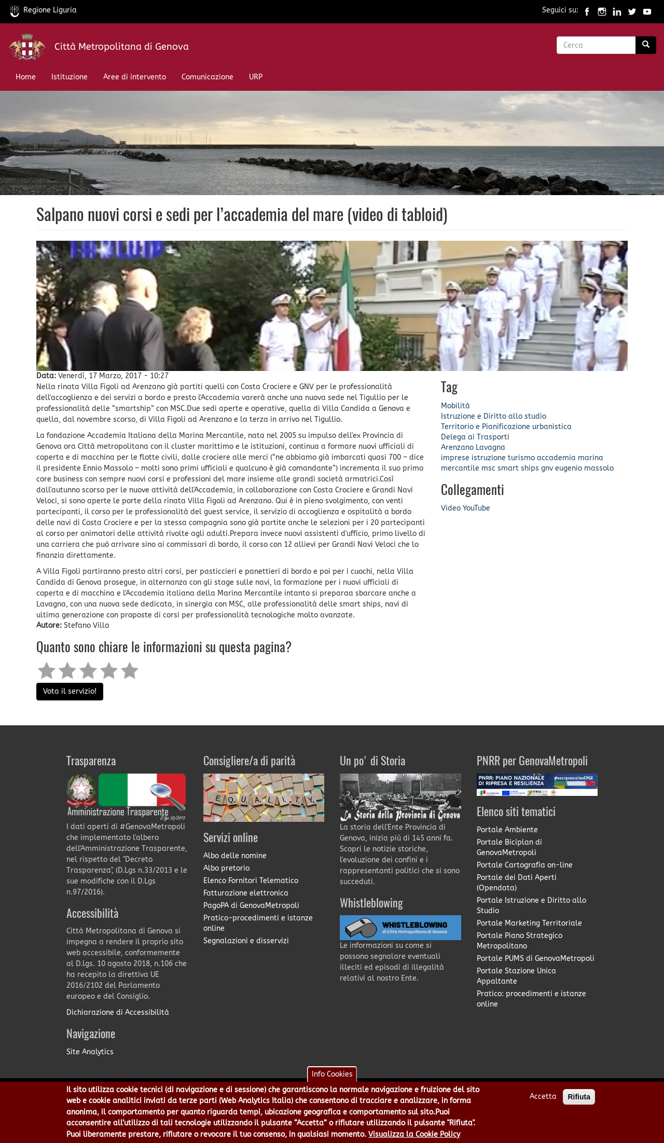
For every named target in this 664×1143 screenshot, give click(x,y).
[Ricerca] (645, 45)
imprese (455, 457)
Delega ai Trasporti (475, 437)
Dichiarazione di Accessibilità (117, 1012)
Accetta (543, 1100)
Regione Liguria (43, 10)
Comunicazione (207, 77)
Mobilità (455, 406)
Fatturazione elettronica (245, 893)
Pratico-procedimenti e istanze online (258, 923)
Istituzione (69, 77)
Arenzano (457, 447)
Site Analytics (90, 1052)
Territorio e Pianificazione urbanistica (506, 426)
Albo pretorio (226, 868)
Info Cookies (332, 1078)
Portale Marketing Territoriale (529, 923)
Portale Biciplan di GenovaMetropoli (509, 847)
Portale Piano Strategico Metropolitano (519, 941)
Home (26, 77)
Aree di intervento (134, 77)
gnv (547, 468)
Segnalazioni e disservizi (246, 941)
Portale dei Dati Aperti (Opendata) (517, 882)
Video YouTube (465, 508)
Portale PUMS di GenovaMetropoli (535, 958)
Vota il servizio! (69, 691)
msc (488, 468)
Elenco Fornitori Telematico (250, 880)
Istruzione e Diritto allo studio (493, 416)
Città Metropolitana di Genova (121, 46)
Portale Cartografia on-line (525, 865)
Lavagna (490, 447)
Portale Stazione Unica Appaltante (516, 976)
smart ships (518, 468)
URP (255, 77)
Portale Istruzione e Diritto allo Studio (531, 905)
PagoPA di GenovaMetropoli (251, 905)
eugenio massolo (584, 468)
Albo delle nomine (235, 855)
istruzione (489, 457)
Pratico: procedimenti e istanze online (531, 999)
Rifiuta (579, 1101)
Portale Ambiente (507, 829)
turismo (521, 457)
